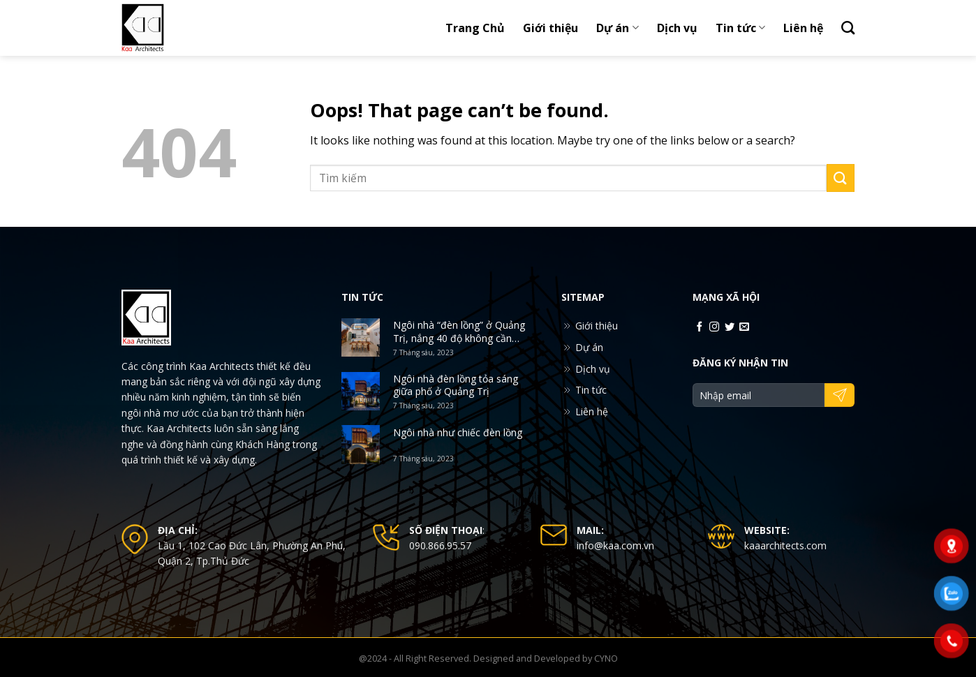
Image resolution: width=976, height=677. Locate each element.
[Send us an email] (744, 327)
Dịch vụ (677, 28)
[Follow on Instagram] (714, 327)
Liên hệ (803, 28)
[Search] (848, 28)
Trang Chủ (475, 28)
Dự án (617, 28)
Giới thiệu (550, 28)
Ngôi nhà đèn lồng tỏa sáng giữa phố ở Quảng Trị (455, 385)
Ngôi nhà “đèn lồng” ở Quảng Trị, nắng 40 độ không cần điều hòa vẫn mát (459, 331)
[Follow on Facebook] (699, 327)
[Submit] (841, 177)
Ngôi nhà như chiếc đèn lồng (457, 432)
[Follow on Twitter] (729, 327)
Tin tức (740, 28)
